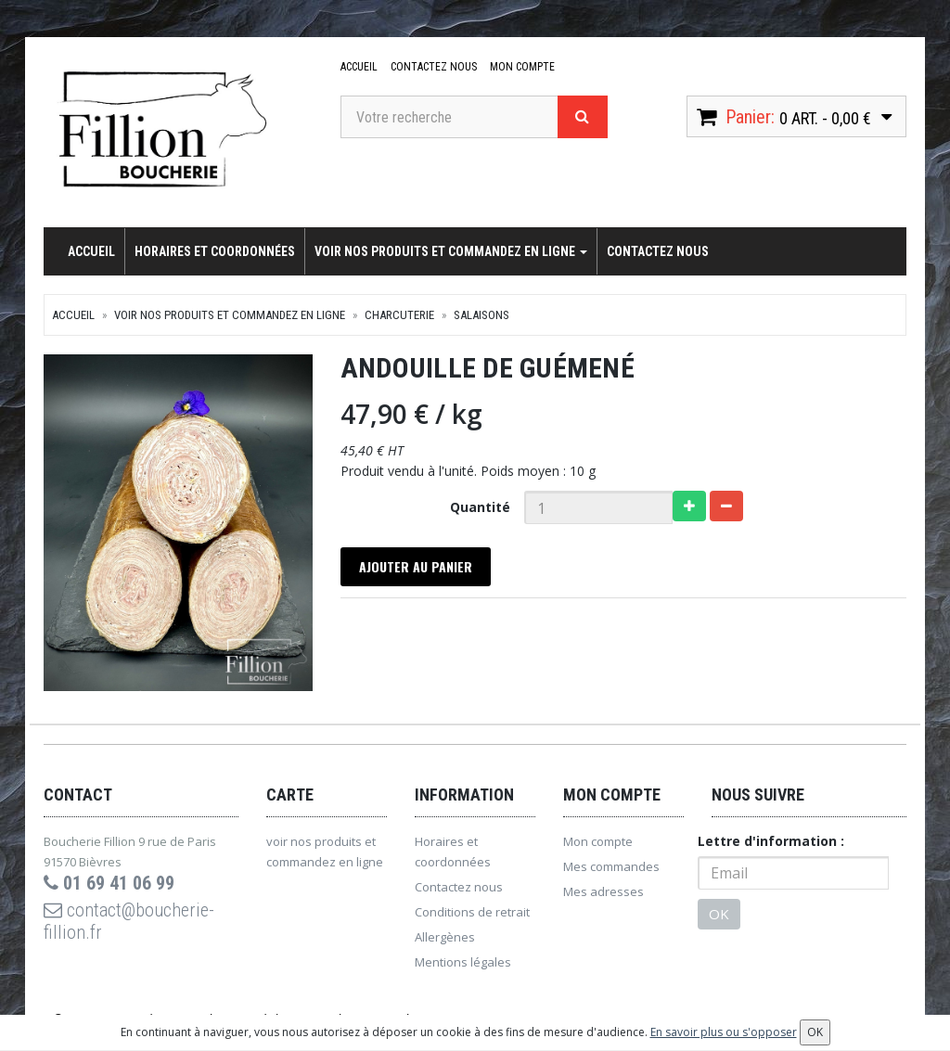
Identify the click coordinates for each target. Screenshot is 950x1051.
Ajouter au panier (415, 566)
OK (719, 913)
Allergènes (445, 937)
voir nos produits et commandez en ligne (451, 251)
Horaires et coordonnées (215, 251)
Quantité (480, 507)
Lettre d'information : (771, 841)
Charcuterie (399, 315)
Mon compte (522, 66)
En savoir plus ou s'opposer (723, 1032)
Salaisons (481, 315)
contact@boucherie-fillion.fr (129, 921)
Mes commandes (611, 866)
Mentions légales (463, 962)
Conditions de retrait (472, 912)
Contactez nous (434, 66)
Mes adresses (603, 891)
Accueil (359, 66)
